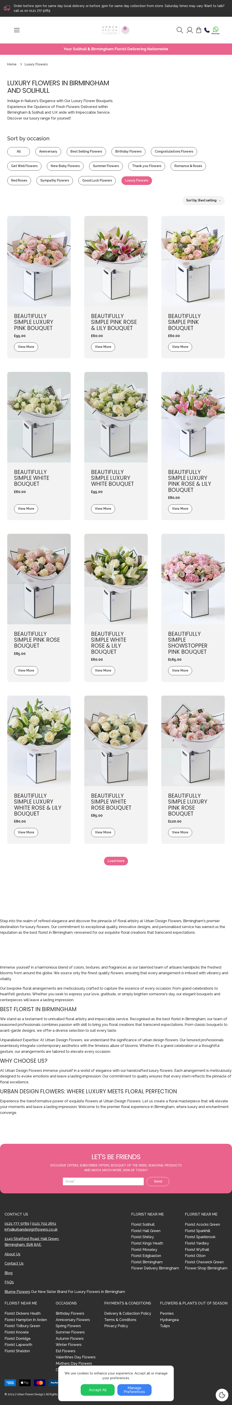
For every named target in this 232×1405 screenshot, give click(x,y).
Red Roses (19, 180)
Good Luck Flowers (97, 180)
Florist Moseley (144, 1249)
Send (158, 1181)
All (19, 151)
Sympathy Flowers (54, 180)
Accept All (97, 1390)
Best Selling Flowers (86, 151)
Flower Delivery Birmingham (155, 1268)
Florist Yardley (197, 1243)
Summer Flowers (106, 166)
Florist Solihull (143, 1224)
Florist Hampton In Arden (26, 1320)
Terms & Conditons (120, 1320)
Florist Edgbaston (146, 1256)
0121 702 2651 (44, 1223)
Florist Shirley (142, 1237)
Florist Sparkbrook (200, 1237)
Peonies (167, 1313)
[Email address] (103, 1182)
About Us (12, 1254)
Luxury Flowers (136, 180)
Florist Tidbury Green (22, 1326)
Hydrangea (169, 1320)
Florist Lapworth (18, 1345)
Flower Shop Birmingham (206, 1268)
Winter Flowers (69, 1345)
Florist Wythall (197, 1249)
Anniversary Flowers (73, 1320)
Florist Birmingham (147, 1262)
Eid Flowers (65, 1351)
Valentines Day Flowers (76, 1357)
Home (12, 64)
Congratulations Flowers (174, 151)
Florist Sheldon (17, 1351)
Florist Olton (195, 1256)
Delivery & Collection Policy (127, 1313)
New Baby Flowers (65, 166)
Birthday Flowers (128, 151)
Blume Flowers (17, 1292)
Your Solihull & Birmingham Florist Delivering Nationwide (116, 49)
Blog (8, 1273)
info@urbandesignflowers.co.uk (31, 1229)
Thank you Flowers (146, 166)
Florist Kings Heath (147, 1243)
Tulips (165, 1326)
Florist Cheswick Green (204, 1262)
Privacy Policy (116, 1326)
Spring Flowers (68, 1326)
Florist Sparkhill (197, 1231)
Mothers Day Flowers (74, 1363)
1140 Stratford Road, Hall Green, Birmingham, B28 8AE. (32, 1242)
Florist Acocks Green (202, 1224)
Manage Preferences (134, 1390)
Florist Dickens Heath (23, 1313)
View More (26, 347)
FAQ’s (9, 1282)
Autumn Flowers (70, 1338)
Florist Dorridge (18, 1338)
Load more (116, 861)
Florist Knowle (17, 1332)
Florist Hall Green (145, 1231)
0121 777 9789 (39, 10)
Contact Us (14, 1263)
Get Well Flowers (24, 166)
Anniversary (48, 151)
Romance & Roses (188, 166)
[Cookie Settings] (222, 1395)
